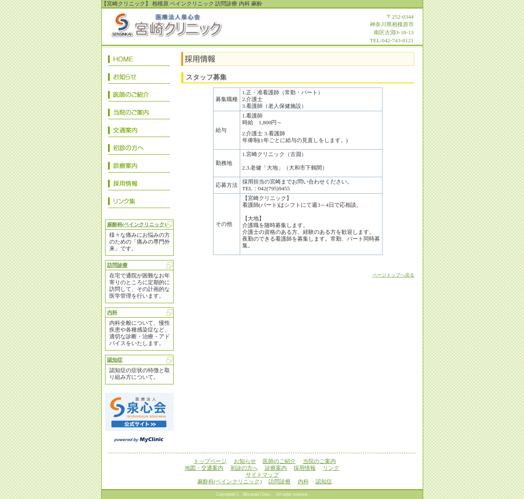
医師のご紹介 (139, 96)
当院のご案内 (139, 113)
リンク (139, 202)
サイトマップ (262, 475)
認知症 (114, 360)
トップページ (139, 60)
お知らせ (139, 78)
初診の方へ (139, 149)
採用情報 (139, 184)
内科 (112, 312)
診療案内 (139, 167)
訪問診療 (117, 265)
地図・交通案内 (139, 131)
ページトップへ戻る (393, 275)
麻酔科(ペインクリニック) (136, 225)
